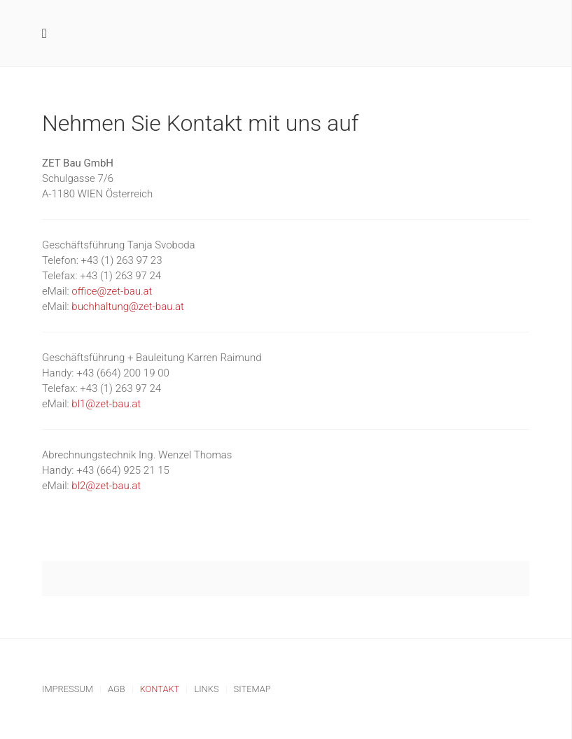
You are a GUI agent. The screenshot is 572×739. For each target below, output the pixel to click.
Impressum (67, 689)
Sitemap (252, 689)
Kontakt (160, 689)
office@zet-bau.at (111, 291)
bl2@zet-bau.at (106, 485)
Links (206, 689)
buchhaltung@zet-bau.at (127, 306)
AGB (116, 689)
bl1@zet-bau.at (106, 403)
